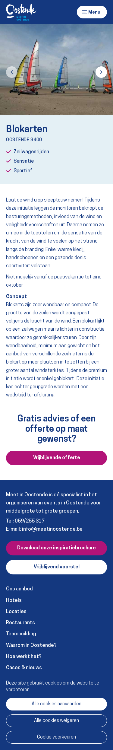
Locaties (16, 611)
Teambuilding (21, 634)
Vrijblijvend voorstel (57, 567)
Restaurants (20, 622)
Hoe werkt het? (24, 656)
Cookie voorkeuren (56, 737)
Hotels (14, 600)
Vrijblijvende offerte (56, 458)
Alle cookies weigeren (56, 720)
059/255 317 (30, 521)
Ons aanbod (19, 589)
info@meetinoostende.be (52, 529)
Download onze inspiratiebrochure (56, 548)
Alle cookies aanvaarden (56, 704)
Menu (84, 12)
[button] (11, 72)
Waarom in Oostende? (31, 645)
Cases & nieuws (24, 667)
